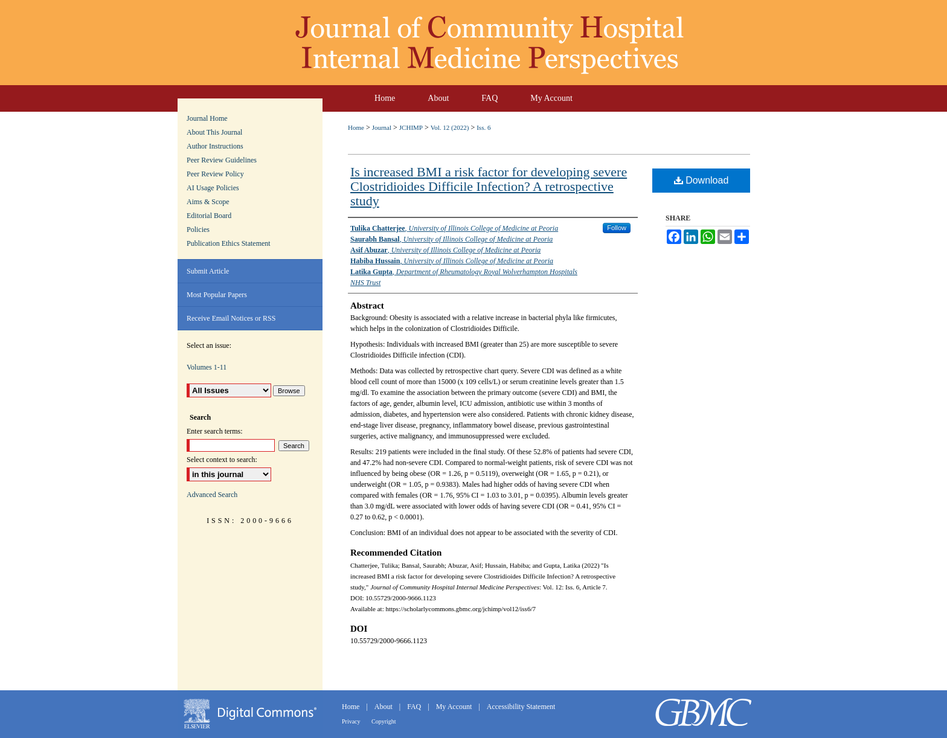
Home (356, 127)
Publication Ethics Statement (229, 243)
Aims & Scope (208, 201)
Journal (381, 127)
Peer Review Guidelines (222, 160)
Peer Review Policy (215, 174)
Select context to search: (222, 459)
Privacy (352, 721)
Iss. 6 (483, 127)
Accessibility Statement (521, 706)
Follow (616, 227)
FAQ (415, 706)
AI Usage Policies (213, 188)
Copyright (383, 721)
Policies (198, 229)
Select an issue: (209, 345)
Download (701, 180)
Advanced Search (212, 494)
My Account (455, 706)
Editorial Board (209, 215)
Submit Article (208, 271)
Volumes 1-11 (206, 367)
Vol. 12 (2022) (450, 127)
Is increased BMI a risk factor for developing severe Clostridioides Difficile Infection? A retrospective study (488, 186)
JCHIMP (411, 127)
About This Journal (214, 132)
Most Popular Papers (217, 294)
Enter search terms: (215, 431)
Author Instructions (215, 146)
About (384, 706)
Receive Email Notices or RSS (231, 318)
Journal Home (207, 118)
